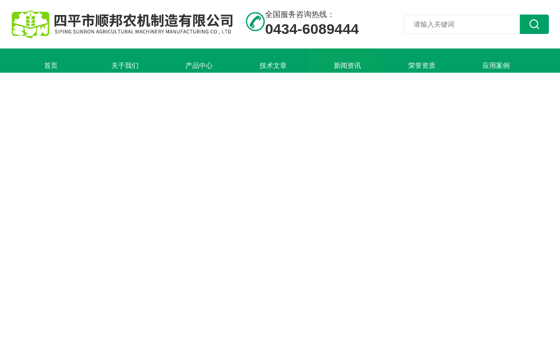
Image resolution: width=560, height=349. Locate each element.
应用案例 (401, 60)
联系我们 (41, 84)
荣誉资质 (341, 60)
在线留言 (461, 60)
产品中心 (161, 60)
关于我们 (101, 60)
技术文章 (221, 60)
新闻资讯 (281, 60)
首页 (41, 60)
